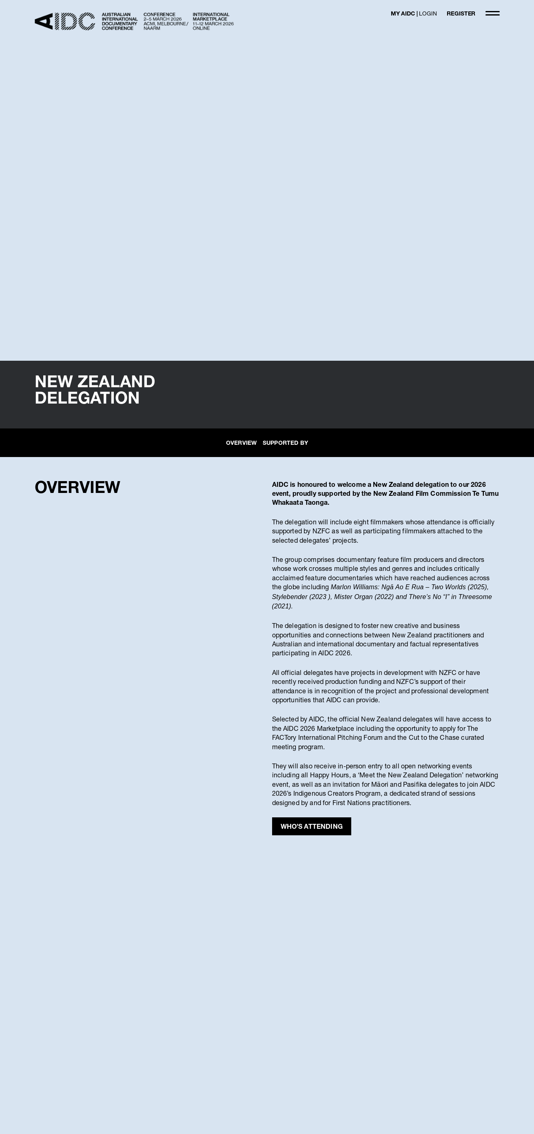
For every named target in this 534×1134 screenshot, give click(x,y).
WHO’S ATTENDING (312, 826)
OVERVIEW (241, 442)
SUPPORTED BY (285, 442)
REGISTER (461, 13)
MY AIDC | (414, 13)
